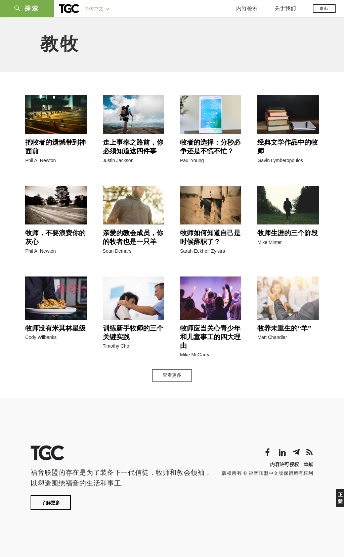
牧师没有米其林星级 (55, 328)
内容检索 (247, 8)
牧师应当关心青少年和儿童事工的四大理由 (210, 336)
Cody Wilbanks (40, 337)
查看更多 (172, 375)
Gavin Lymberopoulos (280, 160)
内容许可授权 (284, 464)
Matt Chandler (272, 337)
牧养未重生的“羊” (284, 328)
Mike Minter (269, 242)
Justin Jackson (118, 160)
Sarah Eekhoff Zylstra (202, 251)
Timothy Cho (116, 346)
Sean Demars (117, 251)
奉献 (324, 8)
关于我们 (285, 8)
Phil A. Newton (40, 160)
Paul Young (192, 160)
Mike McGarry (194, 354)
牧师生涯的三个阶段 (287, 233)
